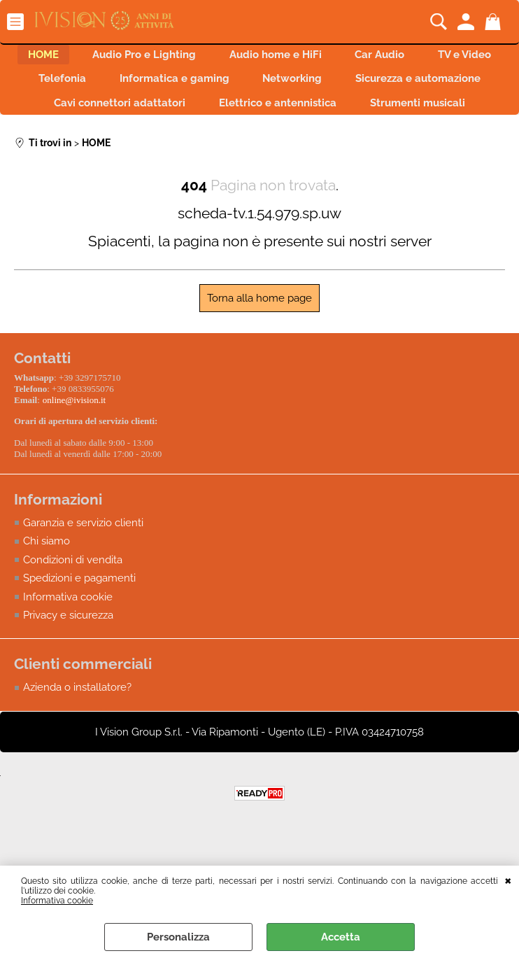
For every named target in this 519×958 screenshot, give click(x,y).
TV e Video (88, 87)
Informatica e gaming (301, 87)
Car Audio (436, 57)
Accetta (340, 937)
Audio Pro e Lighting (183, 57)
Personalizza (178, 937)
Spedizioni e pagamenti (79, 622)
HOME (74, 57)
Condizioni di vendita (72, 603)
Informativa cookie (57, 901)
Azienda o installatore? (77, 731)
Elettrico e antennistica (430, 117)
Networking (427, 87)
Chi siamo (46, 585)
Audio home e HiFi (323, 57)
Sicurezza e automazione (93, 117)
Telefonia (180, 87)
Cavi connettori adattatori (263, 117)
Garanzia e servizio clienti (83, 566)
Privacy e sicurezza (68, 659)
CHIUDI (508, 880)
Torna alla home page (259, 345)
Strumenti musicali (259, 147)
